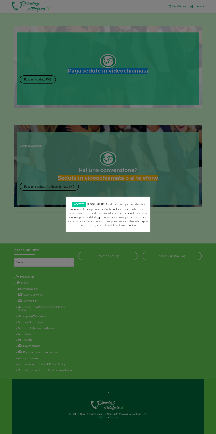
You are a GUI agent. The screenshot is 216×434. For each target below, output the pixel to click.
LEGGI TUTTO (95, 204)
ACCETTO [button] (79, 204)
